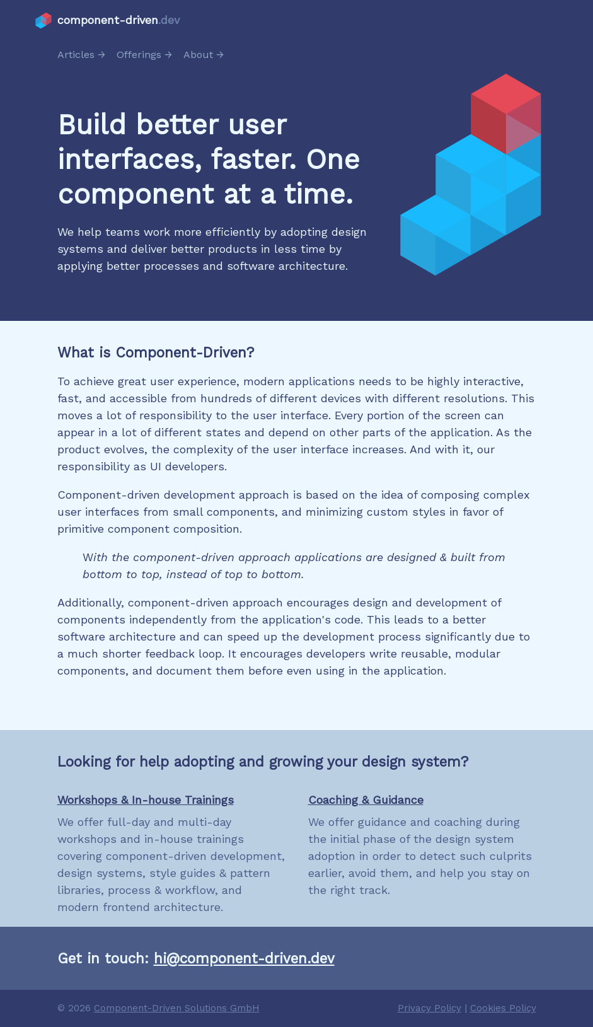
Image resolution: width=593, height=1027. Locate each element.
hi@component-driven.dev (244, 958)
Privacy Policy (429, 1008)
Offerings (139, 55)
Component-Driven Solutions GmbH (177, 1008)
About (198, 55)
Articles (76, 55)
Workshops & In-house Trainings (145, 799)
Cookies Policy (503, 1008)
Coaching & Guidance (365, 799)
